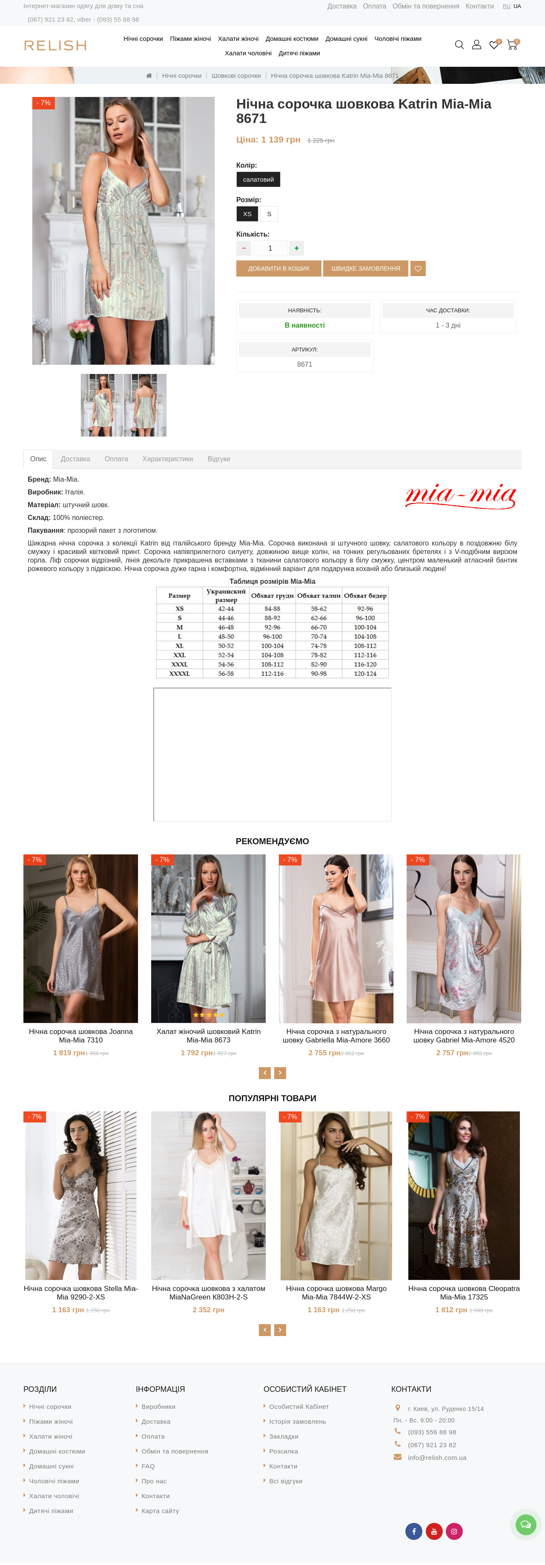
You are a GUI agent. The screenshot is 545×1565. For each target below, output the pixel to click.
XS (247, 213)
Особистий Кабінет (299, 1409)
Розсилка (284, 1453)
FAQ (148, 1468)
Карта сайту (161, 1513)
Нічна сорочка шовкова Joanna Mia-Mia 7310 (81, 1036)
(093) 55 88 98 (118, 19)
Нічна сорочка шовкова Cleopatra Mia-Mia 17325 (464, 1294)
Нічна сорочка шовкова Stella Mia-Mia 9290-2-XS (81, 1294)
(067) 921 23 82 (50, 19)
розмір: (248, 199)
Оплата (374, 6)
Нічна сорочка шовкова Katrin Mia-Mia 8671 (335, 75)
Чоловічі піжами (397, 38)
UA (517, 6)
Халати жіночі (238, 38)
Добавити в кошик (279, 268)
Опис (38, 459)
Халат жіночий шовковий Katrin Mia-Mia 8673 (209, 1036)
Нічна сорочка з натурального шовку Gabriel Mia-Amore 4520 (464, 1036)
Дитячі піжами (299, 53)
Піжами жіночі (190, 38)
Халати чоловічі (248, 53)
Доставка (342, 6)
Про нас (154, 1483)
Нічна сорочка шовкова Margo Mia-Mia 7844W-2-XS (336, 1294)
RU (507, 6)
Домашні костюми (292, 38)
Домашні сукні (346, 38)
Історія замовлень (298, 1424)
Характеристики (168, 459)
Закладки (284, 1438)
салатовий (258, 179)
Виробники (159, 1409)
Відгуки (218, 459)
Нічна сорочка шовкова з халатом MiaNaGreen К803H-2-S (208, 1294)
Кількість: (253, 234)
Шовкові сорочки (236, 75)
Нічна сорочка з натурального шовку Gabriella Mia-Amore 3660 (336, 1036)
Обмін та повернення (426, 6)
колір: (246, 165)
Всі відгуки (286, 1483)
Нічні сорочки (143, 38)
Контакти (480, 6)
